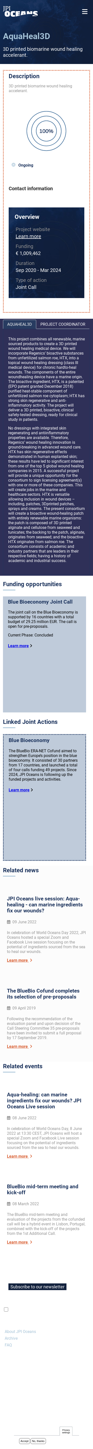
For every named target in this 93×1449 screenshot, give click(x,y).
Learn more (28, 236)
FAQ (8, 1345)
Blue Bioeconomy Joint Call (40, 602)
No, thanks (38, 1441)
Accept (25, 1441)
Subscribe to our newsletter (37, 1286)
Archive (11, 1338)
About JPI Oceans (20, 1331)
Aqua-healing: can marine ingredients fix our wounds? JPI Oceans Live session (44, 1101)
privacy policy (68, 1310)
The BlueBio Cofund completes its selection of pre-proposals (43, 994)
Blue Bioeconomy (29, 740)
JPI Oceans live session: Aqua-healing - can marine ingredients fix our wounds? (45, 905)
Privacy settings (66, 1432)
